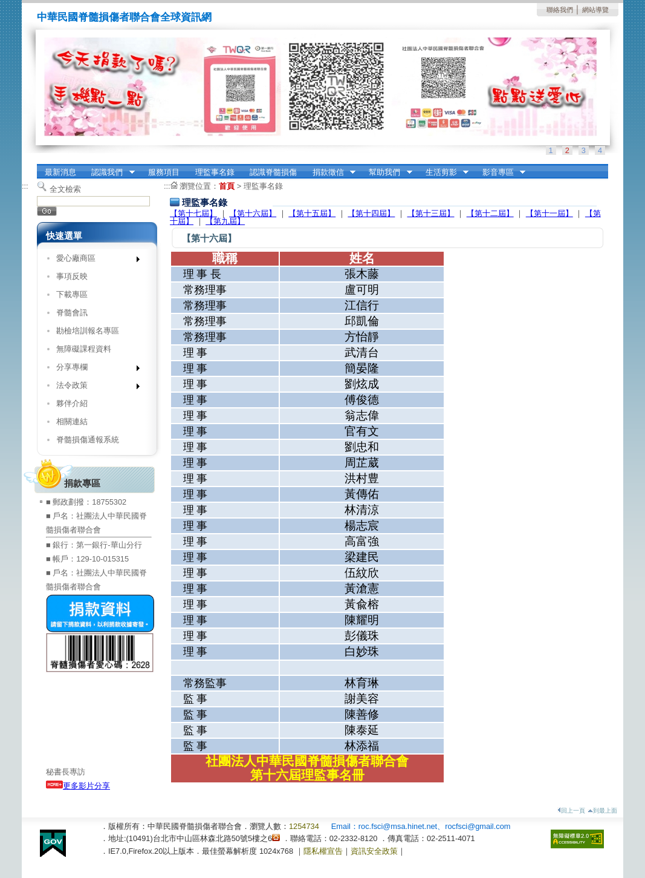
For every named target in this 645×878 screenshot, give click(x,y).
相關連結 (72, 421)
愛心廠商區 (94, 260)
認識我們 (109, 172)
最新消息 (60, 172)
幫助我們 (386, 172)
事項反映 (72, 276)
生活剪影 (443, 172)
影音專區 (500, 172)
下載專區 (72, 294)
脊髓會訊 (72, 312)
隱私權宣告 (323, 851)
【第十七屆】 (193, 213)
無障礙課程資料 (83, 348)
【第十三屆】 (431, 213)
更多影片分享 (78, 785)
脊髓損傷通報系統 (87, 439)
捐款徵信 (330, 172)
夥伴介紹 (72, 403)
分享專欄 (94, 369)
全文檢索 (65, 189)
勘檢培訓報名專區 (87, 330)
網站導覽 (595, 9)
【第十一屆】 (549, 213)
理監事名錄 (215, 172)
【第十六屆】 (252, 213)
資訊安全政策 (374, 851)
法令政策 (94, 388)
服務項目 (164, 172)
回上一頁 (571, 810)
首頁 (227, 186)
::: (25, 186)
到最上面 (602, 810)
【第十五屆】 (311, 213)
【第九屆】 (225, 221)
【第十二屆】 (490, 213)
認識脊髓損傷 (273, 172)
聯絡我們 (559, 9)
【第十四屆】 (371, 213)
